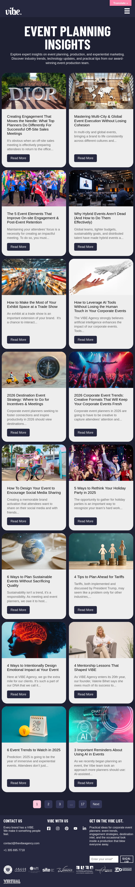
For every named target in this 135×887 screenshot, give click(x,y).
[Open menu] (127, 11)
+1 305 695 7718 (14, 850)
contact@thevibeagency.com (22, 843)
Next (96, 804)
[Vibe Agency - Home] (13, 11)
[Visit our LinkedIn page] (84, 828)
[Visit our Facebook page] (49, 828)
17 (82, 804)
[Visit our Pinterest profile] (67, 828)
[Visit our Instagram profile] (58, 828)
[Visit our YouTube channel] (75, 828)
